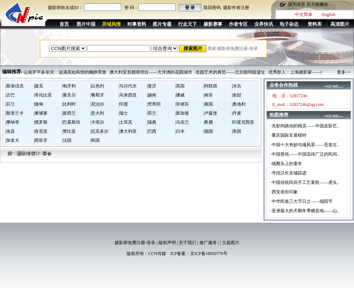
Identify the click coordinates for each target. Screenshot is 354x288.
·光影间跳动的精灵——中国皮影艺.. (305, 125)
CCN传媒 (157, 253)
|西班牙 (41, 140)
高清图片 (339, 24)
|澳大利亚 (128, 131)
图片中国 (86, 24)
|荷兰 (151, 113)
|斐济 (151, 86)
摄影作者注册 (236, 7)
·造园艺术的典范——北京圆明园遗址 (229, 72)
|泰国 (208, 104)
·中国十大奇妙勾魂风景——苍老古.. (305, 144)
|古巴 (10, 95)
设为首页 (296, 4)
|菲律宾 (182, 104)
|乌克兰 (182, 122)
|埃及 (10, 131)
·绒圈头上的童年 (286, 163)
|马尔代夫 (128, 86)
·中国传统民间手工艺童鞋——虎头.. (305, 182)
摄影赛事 (212, 24)
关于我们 (187, 242)
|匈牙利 (69, 86)
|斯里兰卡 (14, 113)
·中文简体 (303, 14)
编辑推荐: (12, 71)
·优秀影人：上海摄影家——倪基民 (300, 72)
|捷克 (38, 86)
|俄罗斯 (41, 122)
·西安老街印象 (284, 191)
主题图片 (230, 242)
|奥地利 (239, 104)
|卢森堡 (210, 113)
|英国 (180, 86)
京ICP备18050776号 (208, 253)
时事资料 (136, 24)
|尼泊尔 (97, 104)
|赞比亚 (69, 131)
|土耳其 (125, 122)
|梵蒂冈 (154, 104)
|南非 (208, 95)
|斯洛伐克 (14, 86)
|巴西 (151, 131)
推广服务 (208, 242)
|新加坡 (182, 113)
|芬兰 (10, 104)
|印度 (123, 104)
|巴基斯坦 (71, 122)
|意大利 (97, 113)
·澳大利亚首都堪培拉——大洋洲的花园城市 (150, 72)
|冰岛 (236, 86)
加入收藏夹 (317, 4)
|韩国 (95, 140)
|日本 (180, 131)
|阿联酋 (210, 86)
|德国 (208, 131)
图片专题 (162, 24)
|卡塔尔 (97, 122)
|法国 (66, 140)
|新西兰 (69, 113)
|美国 (236, 131)
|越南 (151, 95)
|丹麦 (236, 113)
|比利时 (69, 104)
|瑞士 (123, 113)
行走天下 (187, 24)
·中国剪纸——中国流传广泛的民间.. (305, 154)
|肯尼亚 (41, 131)
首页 (64, 24)
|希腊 (208, 122)
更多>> (344, 72)
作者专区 (238, 24)
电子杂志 (289, 24)
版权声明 (167, 242)
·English (328, 14)
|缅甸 (38, 104)
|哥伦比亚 (43, 95)
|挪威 (180, 95)
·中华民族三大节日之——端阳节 (302, 201)
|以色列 (97, 86)
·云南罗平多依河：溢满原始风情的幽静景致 (64, 72)
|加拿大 (12, 140)
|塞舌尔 (69, 95)
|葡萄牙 (97, 95)
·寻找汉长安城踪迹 (288, 173)
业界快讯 (263, 24)
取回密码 (212, 7)
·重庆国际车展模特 (288, 135)
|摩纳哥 (12, 122)
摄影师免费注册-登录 (135, 242)
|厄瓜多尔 (99, 131)
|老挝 (236, 95)
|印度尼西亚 (243, 122)
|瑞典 (151, 122)
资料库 (315, 24)
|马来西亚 (128, 95)
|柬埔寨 (41, 113)
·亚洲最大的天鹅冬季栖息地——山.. (305, 210)
